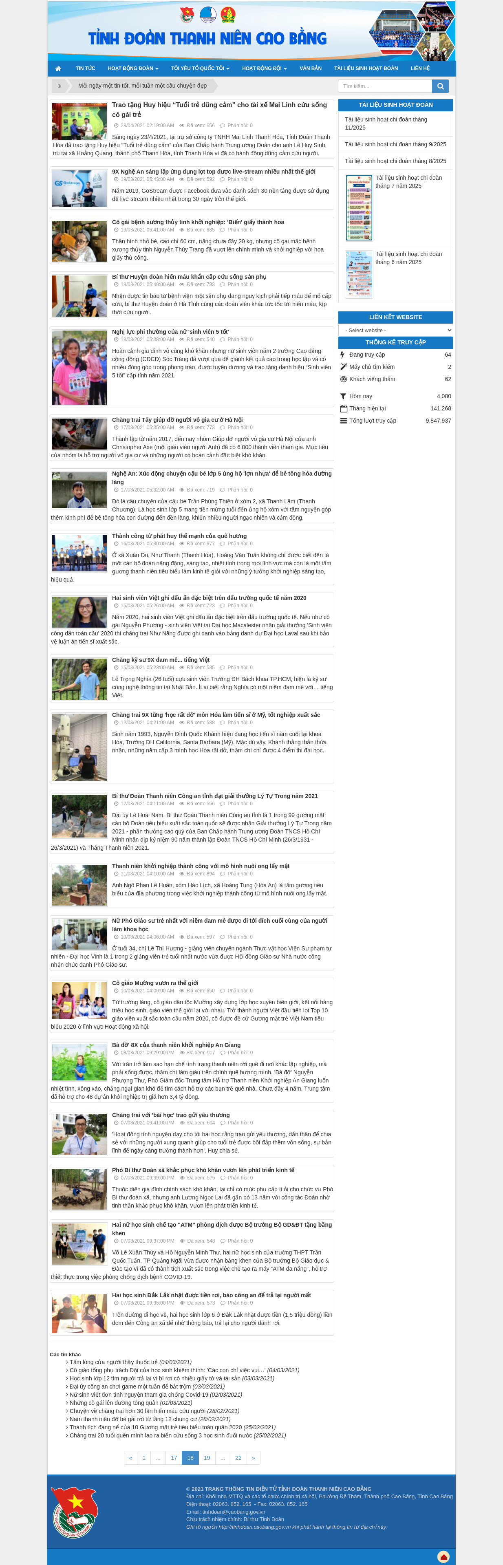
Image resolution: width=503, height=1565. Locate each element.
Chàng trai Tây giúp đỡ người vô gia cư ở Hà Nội (177, 420)
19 (207, 1458)
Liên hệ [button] (419, 68)
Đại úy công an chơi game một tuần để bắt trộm (147, 1386)
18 (190, 1458)
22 (238, 1458)
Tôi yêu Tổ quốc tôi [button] (200, 71)
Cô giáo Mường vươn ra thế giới (155, 983)
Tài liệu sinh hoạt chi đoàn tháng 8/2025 (395, 161)
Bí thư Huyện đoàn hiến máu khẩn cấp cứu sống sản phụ (189, 276)
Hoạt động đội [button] (264, 71)
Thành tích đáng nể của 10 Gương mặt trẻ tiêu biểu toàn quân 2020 (173, 1427)
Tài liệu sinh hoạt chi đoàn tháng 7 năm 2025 (408, 181)
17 (174, 1458)
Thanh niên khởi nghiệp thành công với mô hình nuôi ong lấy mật (201, 866)
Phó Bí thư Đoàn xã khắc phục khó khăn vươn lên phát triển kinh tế (203, 1170)
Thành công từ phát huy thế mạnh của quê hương (179, 536)
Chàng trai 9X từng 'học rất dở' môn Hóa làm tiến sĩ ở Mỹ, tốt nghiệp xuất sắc (216, 715)
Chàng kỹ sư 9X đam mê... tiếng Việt (161, 660)
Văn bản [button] (311, 68)
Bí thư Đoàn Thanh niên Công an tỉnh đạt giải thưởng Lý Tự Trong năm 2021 (215, 796)
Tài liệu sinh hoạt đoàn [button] (366, 68)
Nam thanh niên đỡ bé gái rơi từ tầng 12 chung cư (150, 1419)
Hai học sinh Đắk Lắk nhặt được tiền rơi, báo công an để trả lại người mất (211, 1295)
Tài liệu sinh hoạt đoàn (396, 104)
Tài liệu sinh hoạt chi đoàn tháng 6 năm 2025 (408, 258)
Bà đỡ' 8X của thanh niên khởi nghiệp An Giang (176, 1045)
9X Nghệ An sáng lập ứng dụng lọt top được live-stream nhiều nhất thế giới (213, 171)
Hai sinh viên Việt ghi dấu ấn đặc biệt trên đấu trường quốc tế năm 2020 (209, 598)
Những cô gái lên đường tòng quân (131, 1403)
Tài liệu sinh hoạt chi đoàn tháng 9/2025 (395, 144)
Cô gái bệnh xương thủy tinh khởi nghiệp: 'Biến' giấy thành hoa (198, 222)
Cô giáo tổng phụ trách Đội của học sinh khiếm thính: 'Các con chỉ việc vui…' (185, 1370)
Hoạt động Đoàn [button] (133, 71)
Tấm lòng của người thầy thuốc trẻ (131, 1362)
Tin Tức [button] (85, 68)
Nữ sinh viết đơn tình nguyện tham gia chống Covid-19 (156, 1394)
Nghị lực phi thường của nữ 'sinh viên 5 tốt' (170, 331)
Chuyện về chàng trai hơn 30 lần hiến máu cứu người (155, 1411)
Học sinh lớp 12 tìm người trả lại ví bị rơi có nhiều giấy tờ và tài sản (172, 1378)
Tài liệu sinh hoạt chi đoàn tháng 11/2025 (386, 123)
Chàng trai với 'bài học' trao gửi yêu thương (171, 1115)
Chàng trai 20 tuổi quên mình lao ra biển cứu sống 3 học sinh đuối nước (178, 1435)
